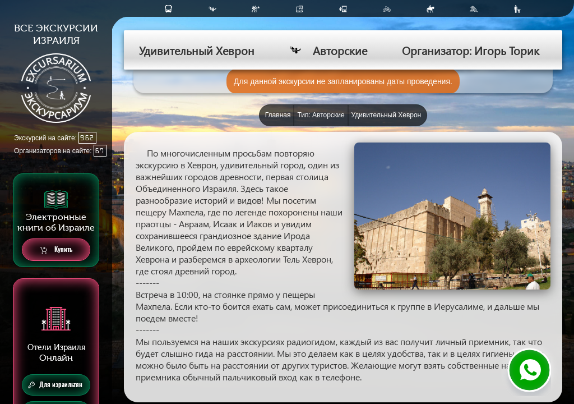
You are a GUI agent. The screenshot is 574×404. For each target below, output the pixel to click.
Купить (56, 250)
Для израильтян (55, 384)
